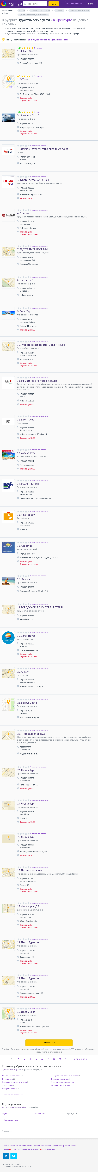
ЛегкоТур (23, 311)
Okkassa (23, 213)
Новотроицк (39, 1114)
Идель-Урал (26, 1011)
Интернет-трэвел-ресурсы (60, 1085)
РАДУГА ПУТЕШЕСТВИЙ (32, 249)
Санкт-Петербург (33, 1149)
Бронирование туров (9, 1089)
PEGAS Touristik (28, 483)
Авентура (24, 545)
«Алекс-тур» (26, 453)
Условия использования (43, 1146)
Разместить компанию (74, 4)
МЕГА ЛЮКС (25, 51)
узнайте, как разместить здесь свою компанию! (49, 40)
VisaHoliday (26, 514)
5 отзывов (38, 48)
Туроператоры (7, 1079)
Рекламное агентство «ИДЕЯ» (37, 380)
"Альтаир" (24, 579)
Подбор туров (7, 1085)
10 (66, 1059)
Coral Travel (26, 635)
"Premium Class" (28, 115)
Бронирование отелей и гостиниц (14, 1082)
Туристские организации (60, 1079)
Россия (5, 1107)
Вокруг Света (27, 702)
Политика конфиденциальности (64, 1146)
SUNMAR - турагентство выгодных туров (42, 149)
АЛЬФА (23, 671)
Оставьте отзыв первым (39, 146)
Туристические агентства (11, 1076)
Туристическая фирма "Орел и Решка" (41, 344)
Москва (6, 1149)
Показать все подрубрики (13, 1095)
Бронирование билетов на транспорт (64, 1076)
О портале (14, 1146)
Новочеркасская (48, 1149)
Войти (90, 4)
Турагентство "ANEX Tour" (33, 180)
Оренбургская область (19, 1107)
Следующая (80, 1059)
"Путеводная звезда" (31, 733)
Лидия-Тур (25, 770)
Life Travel (25, 419)
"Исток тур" (25, 280)
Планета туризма (29, 870)
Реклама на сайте (25, 1146)
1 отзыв (37, 112)
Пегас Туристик (28, 942)
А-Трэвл (23, 79)
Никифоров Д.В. (28, 906)
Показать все (7, 1131)
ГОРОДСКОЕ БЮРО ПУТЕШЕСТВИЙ (40, 607)
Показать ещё (49, 1042)
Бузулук (4, 1114)
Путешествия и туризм (11, 1069)
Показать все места (11, 1120)
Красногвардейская (19, 1149)
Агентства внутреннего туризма (62, 1082)
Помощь (6, 1146)
